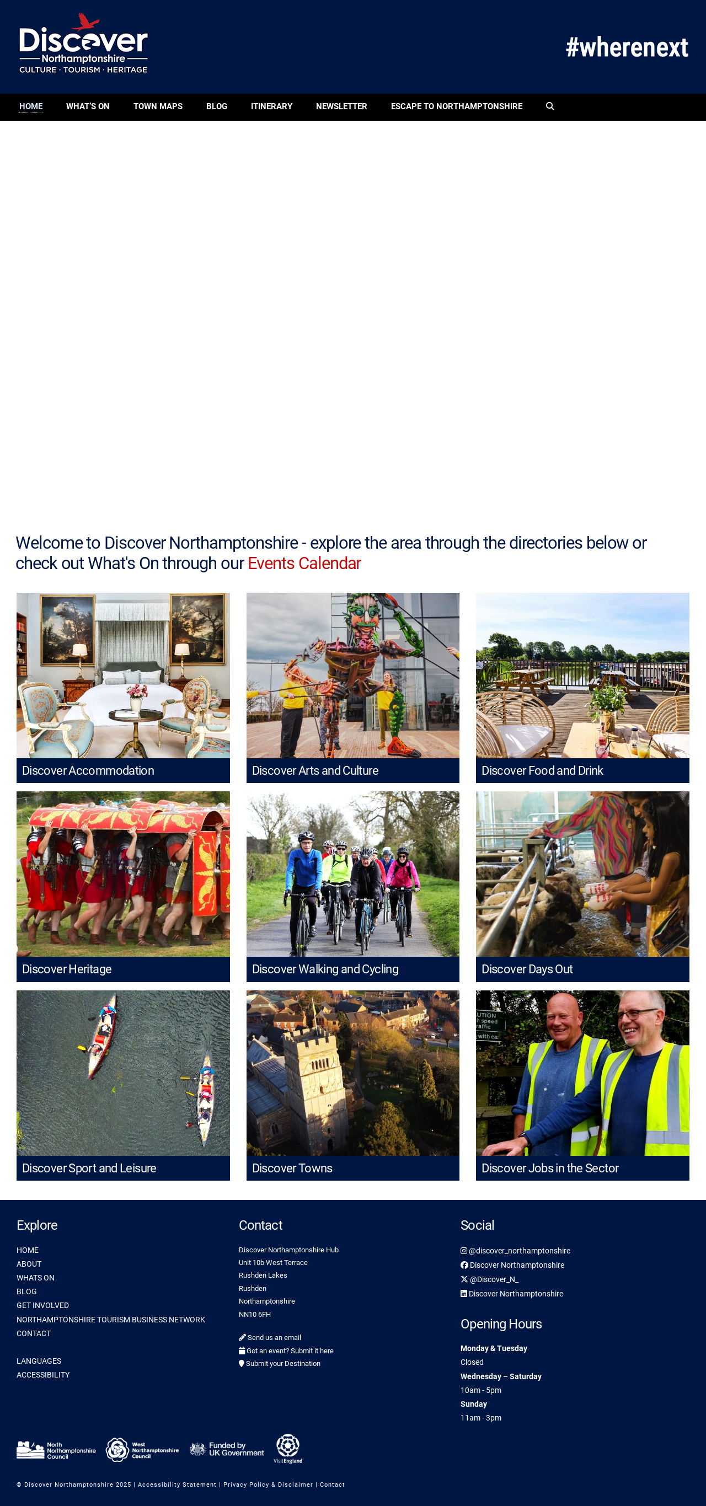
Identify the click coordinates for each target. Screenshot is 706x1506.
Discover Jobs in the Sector (550, 1168)
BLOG (27, 1291)
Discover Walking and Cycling (325, 969)
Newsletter (341, 106)
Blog (216, 106)
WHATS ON (36, 1277)
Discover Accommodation (88, 771)
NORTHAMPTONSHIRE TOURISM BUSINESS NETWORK (111, 1319)
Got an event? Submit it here (286, 1351)
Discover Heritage (66, 969)
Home (30, 106)
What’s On (88, 106)
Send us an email (270, 1337)
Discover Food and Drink (542, 771)
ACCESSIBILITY (43, 1374)
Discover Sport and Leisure (89, 1168)
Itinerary (271, 106)
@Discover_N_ (489, 1279)
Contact (332, 1484)
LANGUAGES (39, 1361)
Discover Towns (292, 1168)
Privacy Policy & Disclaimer (268, 1484)
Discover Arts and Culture (315, 771)
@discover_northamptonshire (515, 1250)
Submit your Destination (279, 1363)
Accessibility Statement (177, 1484)
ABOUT (29, 1264)
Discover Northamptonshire (512, 1265)
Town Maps (158, 106)
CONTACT (34, 1333)
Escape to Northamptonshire (456, 106)
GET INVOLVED (43, 1305)
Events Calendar (304, 563)
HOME (28, 1250)
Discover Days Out (527, 969)
